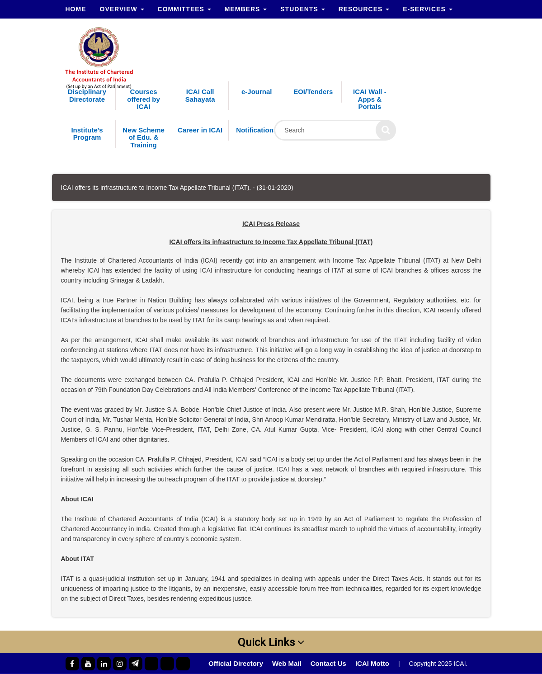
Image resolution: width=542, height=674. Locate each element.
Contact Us (328, 663)
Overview (122, 9)
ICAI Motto (372, 663)
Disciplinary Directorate (87, 95)
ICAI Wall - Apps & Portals (369, 99)
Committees (184, 9)
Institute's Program (87, 133)
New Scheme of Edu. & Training (144, 137)
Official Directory (235, 663)
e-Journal (256, 91)
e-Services (427, 9)
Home (76, 9)
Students (302, 9)
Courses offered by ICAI (143, 99)
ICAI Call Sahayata (200, 95)
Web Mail (287, 663)
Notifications (256, 130)
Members (246, 9)
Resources (364, 9)
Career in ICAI (200, 130)
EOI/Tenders (313, 91)
